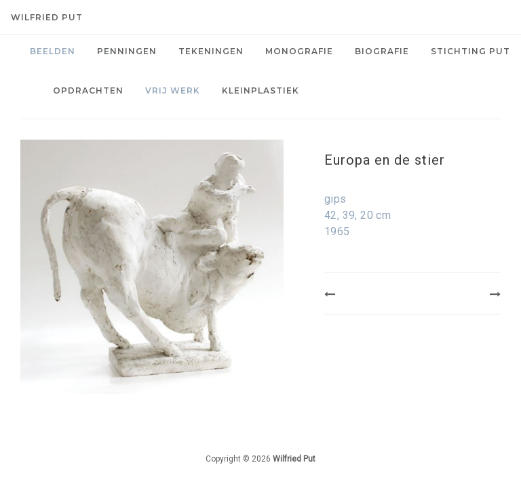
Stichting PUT (470, 51)
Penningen (127, 51)
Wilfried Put (47, 17)
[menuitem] (52, 51)
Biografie (382, 51)
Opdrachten (88, 90)
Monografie (299, 51)
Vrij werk (172, 90)
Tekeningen (211, 51)
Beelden (52, 51)
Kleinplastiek (260, 90)
